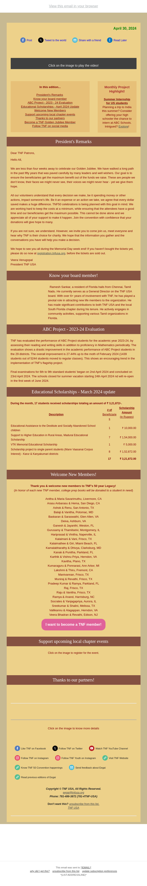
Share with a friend (90, 40)
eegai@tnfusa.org (73, 792)
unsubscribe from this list (84, 804)
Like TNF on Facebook (33, 748)
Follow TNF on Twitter (71, 748)
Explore (123, 126)
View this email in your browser (73, 6)
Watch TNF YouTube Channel (111, 748)
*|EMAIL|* (86, 867)
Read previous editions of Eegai (38, 777)
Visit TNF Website (118, 758)
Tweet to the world (55, 40)
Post (29, 40)
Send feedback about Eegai (90, 767)
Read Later (120, 40)
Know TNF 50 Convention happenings (42, 767)
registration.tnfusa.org (51, 253)
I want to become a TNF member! (73, 624)
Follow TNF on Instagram (35, 758)
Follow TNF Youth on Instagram (79, 758)
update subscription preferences (99, 871)
